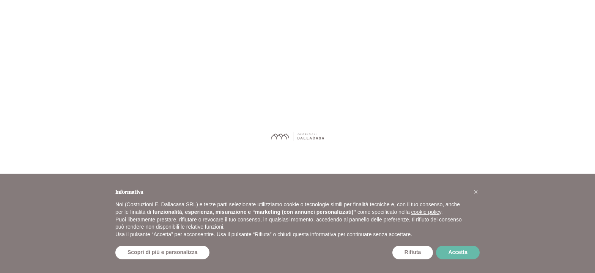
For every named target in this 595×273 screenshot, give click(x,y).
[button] (476, 192)
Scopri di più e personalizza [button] (162, 252)
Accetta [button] (458, 252)
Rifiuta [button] (413, 252)
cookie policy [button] (426, 212)
